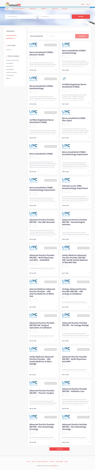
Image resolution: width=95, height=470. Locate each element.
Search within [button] (12, 45)
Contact (34, 461)
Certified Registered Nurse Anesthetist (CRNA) (74, 85)
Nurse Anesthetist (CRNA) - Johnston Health (41, 53)
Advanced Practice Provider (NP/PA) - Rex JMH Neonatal (42, 221)
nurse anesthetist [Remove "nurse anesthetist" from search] (11, 35)
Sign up (88, 4)
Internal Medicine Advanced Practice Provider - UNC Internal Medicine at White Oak (42, 292)
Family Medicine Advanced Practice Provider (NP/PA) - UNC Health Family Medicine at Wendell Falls (75, 259)
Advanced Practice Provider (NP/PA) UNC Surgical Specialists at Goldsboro (41, 325)
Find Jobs (80, 16)
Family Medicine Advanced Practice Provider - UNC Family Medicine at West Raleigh (41, 360)
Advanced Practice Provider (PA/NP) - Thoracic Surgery (41, 391)
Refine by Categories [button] (13, 56)
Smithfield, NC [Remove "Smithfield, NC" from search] (10, 38)
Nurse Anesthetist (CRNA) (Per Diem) (73, 119)
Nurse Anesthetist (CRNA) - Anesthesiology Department (75, 153)
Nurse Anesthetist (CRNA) (41, 154)
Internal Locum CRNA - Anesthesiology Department (75, 187)
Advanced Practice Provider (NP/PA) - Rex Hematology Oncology (41, 426)
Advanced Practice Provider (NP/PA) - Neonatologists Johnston (74, 222)
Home (28, 461)
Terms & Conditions (42, 461)
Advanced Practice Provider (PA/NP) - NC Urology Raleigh (75, 324)
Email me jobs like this (36, 36)
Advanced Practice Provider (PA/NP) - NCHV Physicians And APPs (74, 359)
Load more (59, 449)
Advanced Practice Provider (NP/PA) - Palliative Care (74, 390)
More (7, 78)
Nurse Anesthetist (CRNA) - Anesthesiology (74, 51)
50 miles (8, 49)
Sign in (83, 4)
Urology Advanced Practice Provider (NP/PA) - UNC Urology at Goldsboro (74, 291)
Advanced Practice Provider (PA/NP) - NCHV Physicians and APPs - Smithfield (41, 257)
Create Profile (59, 461)
